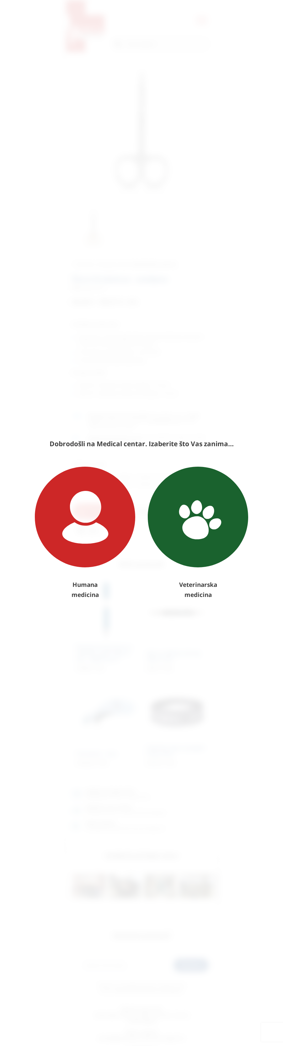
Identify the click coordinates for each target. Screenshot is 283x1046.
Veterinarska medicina (198, 533)
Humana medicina (85, 533)
